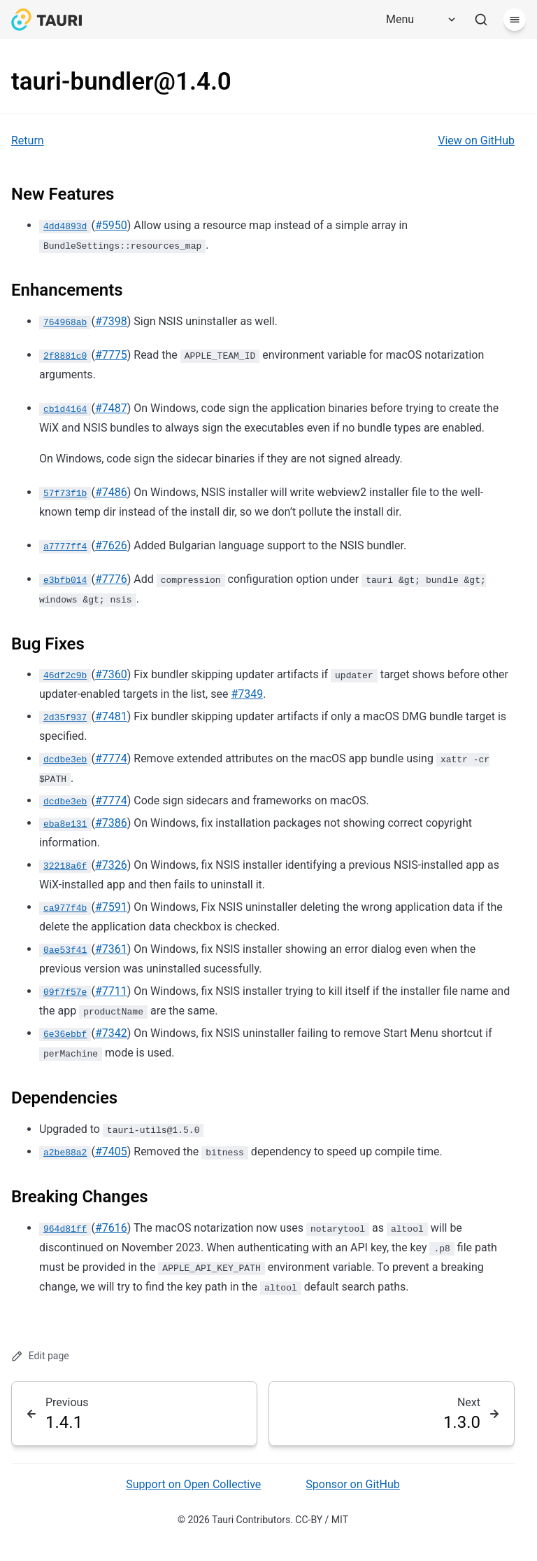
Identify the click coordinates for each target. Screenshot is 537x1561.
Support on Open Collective (193, 1484)
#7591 (111, 907)
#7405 (111, 1151)
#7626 (111, 545)
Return (27, 140)
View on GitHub (476, 140)
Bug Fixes (48, 644)
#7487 (111, 408)
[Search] (481, 20)
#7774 (111, 758)
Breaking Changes (79, 1196)
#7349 (247, 694)
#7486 (111, 492)
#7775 (111, 355)
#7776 (111, 579)
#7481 (111, 716)
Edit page (40, 1356)
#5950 (111, 225)
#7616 (111, 1228)
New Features (62, 194)
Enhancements (67, 290)
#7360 (111, 674)
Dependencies (64, 1098)
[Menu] (416, 19)
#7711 (111, 991)
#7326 (111, 865)
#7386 (111, 823)
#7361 (111, 949)
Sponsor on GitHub (352, 1484)
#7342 (111, 1033)
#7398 (111, 321)
